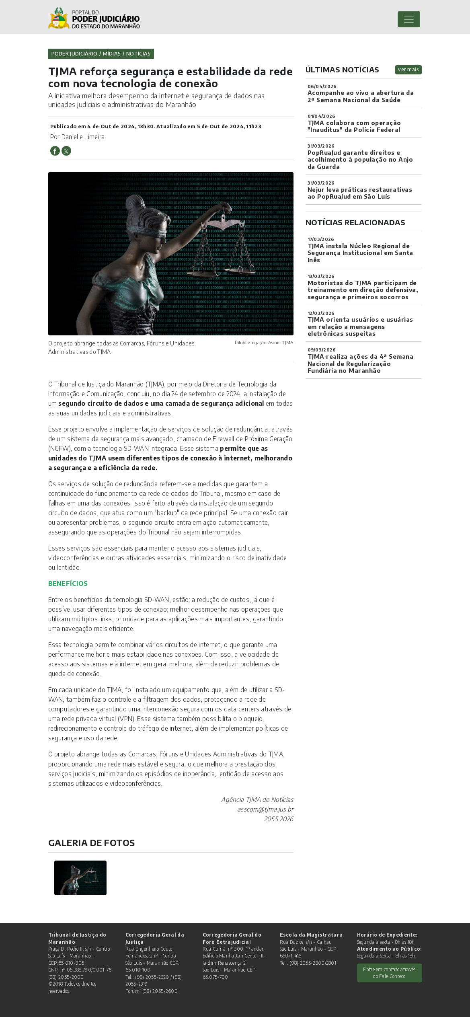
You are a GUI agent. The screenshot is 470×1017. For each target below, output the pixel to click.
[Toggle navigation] (409, 19)
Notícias (138, 53)
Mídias (112, 53)
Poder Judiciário (74, 53)
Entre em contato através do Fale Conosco (389, 972)
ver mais (408, 69)
